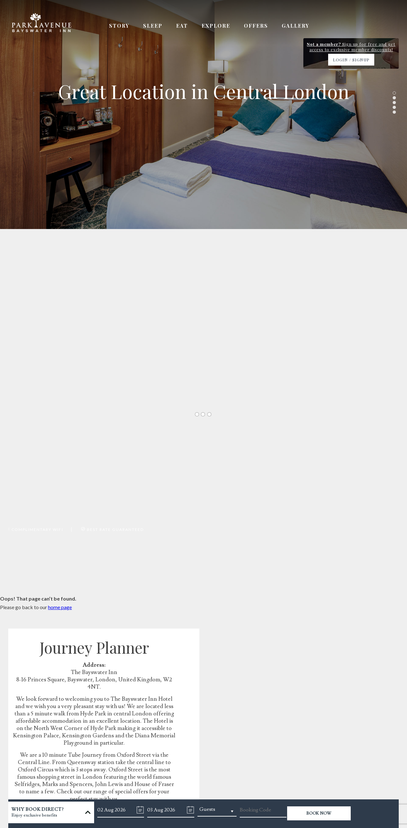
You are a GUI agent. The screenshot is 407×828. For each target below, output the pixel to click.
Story (119, 25)
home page (60, 607)
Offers (256, 25)
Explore (216, 25)
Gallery (295, 25)
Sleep (152, 25)
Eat (182, 25)
